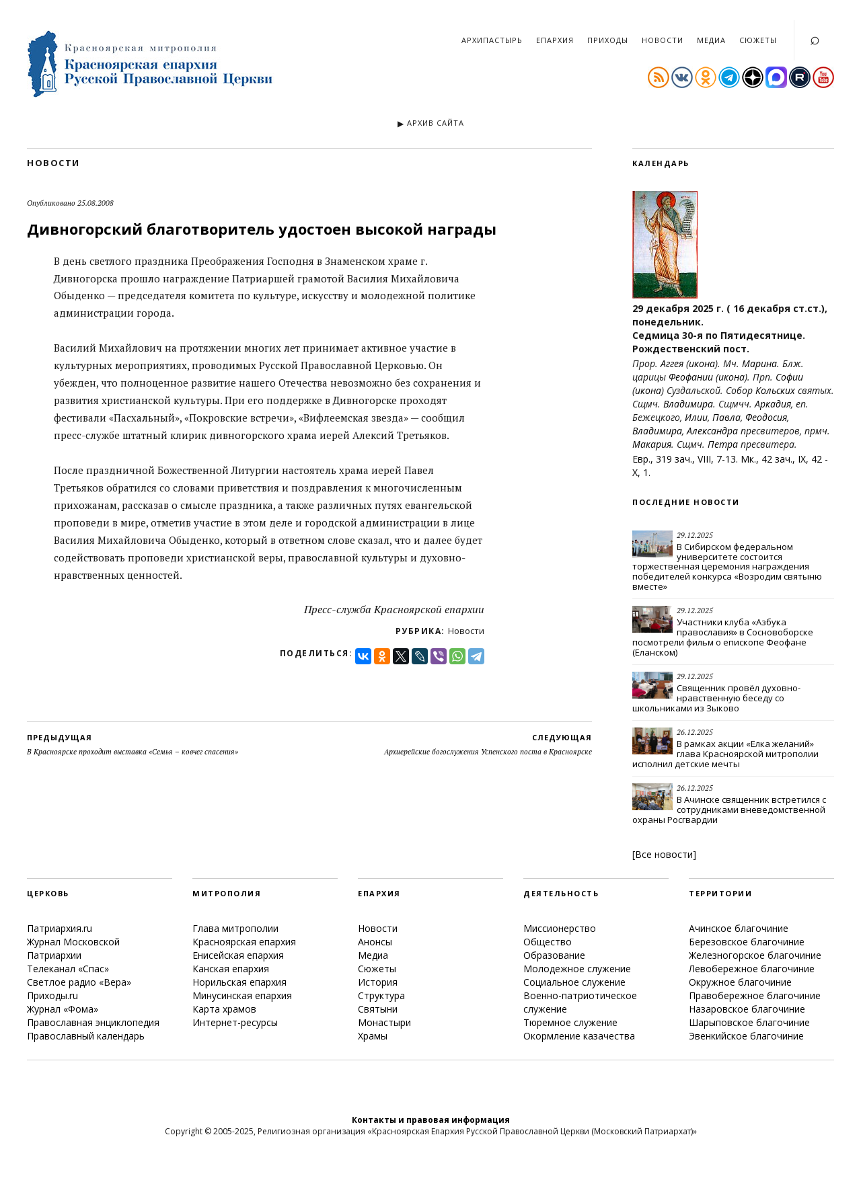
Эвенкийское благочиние (746, 1035)
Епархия (555, 40)
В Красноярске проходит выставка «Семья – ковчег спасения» (132, 744)
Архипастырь (492, 40)
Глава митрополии (235, 928)
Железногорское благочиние (755, 955)
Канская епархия (230, 968)
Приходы (607, 40)
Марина (759, 363)
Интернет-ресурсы (235, 1022)
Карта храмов (224, 1009)
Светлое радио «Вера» (79, 982)
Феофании (691, 376)
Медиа (711, 40)
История (378, 982)
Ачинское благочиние (738, 928)
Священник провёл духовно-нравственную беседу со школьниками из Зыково (716, 698)
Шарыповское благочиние (749, 1022)
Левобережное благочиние (752, 968)
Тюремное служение (570, 1022)
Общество (547, 941)
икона (702, 363)
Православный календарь (86, 1035)
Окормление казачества (579, 1035)
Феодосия (766, 417)
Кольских (775, 390)
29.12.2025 (695, 535)
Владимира (688, 403)
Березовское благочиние (746, 941)
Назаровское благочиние (747, 1009)
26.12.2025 (695, 732)
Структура (381, 995)
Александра (712, 430)
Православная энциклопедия (93, 1022)
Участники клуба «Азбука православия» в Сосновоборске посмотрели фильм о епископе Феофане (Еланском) (722, 637)
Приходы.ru (52, 995)
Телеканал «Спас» (68, 968)
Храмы (372, 1035)
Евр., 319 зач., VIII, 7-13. (685, 459)
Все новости (664, 854)
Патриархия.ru (59, 928)
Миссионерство (559, 928)
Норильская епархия (239, 982)
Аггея (672, 363)
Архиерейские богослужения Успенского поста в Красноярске (488, 744)
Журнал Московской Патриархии (73, 948)
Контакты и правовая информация (431, 1120)
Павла (726, 417)
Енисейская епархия (238, 955)
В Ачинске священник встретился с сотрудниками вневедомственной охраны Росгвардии (729, 809)
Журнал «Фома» (62, 1009)
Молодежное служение (577, 968)
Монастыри (384, 1022)
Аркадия (773, 403)
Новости (662, 40)
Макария (651, 444)
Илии (696, 417)
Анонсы (375, 941)
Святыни (378, 1009)
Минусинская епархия (242, 995)
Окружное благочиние (740, 982)
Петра (723, 444)
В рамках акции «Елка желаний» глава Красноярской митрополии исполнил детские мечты (725, 754)
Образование (554, 955)
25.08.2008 (95, 203)
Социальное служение (574, 982)
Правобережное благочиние (755, 995)
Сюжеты (758, 40)
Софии (789, 376)
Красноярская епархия (244, 941)
